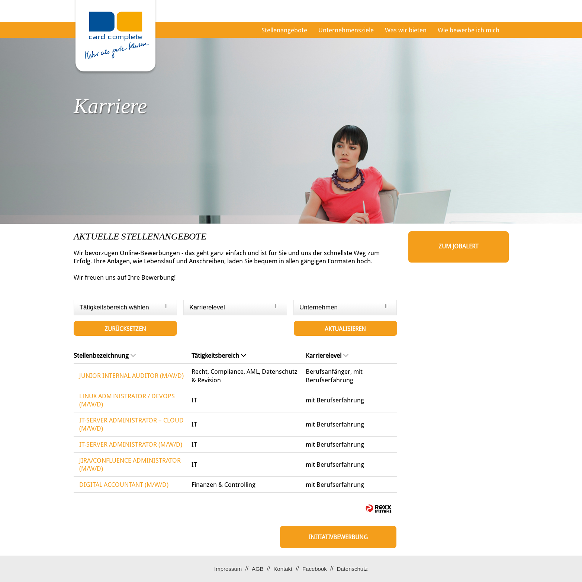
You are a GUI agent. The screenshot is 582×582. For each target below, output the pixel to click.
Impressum (228, 569)
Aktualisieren (345, 328)
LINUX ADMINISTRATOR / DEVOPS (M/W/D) (127, 400)
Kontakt (282, 569)
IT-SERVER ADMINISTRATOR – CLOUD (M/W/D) (131, 424)
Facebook (314, 569)
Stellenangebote (284, 30)
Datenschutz (352, 569)
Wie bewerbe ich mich (468, 30)
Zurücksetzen (125, 328)
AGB (258, 569)
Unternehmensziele (346, 30)
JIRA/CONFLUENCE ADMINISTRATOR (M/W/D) (130, 464)
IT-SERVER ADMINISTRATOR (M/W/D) (130, 444)
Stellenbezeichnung (105, 355)
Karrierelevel (327, 355)
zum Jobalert (458, 246)
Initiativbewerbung (338, 537)
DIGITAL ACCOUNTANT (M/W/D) (123, 484)
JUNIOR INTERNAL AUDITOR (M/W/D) (131, 375)
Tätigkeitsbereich (219, 355)
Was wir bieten (406, 30)
